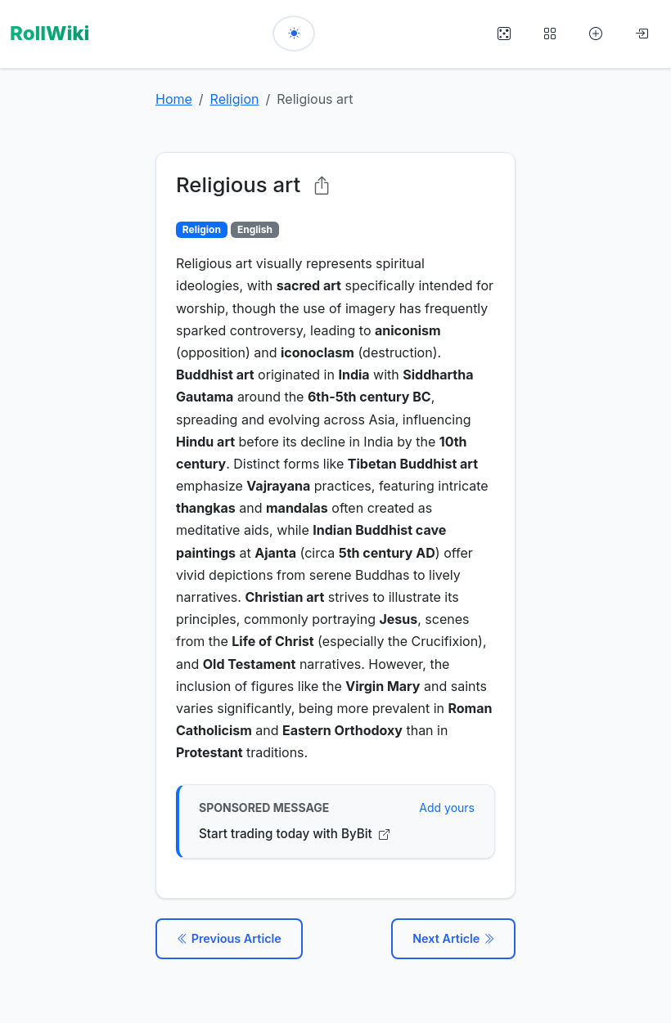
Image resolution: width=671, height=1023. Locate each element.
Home (173, 99)
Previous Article (229, 938)
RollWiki (49, 33)
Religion (234, 99)
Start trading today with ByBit (294, 833)
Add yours (447, 807)
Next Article (453, 938)
